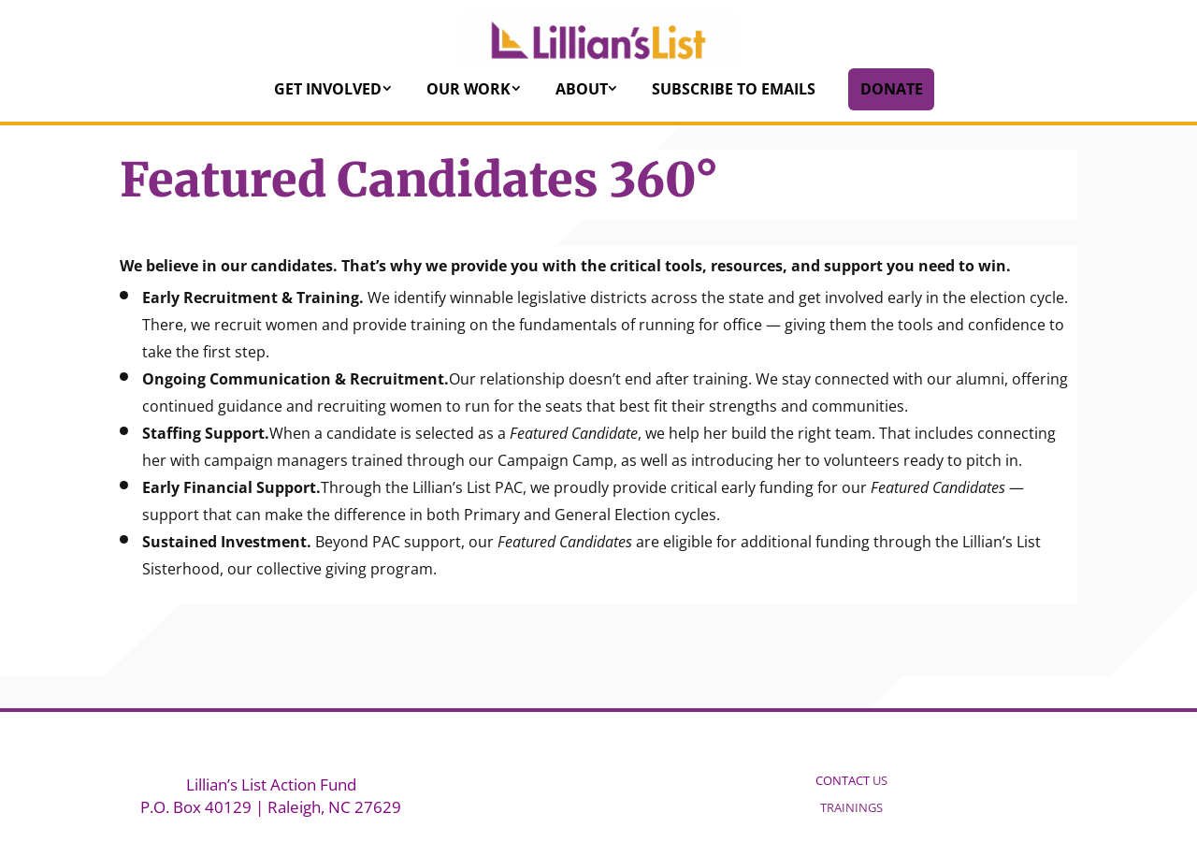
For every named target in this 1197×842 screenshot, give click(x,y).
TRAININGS (851, 807)
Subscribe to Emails (733, 89)
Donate (891, 89)
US (851, 780)
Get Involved (328, 89)
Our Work (468, 89)
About (581, 89)
